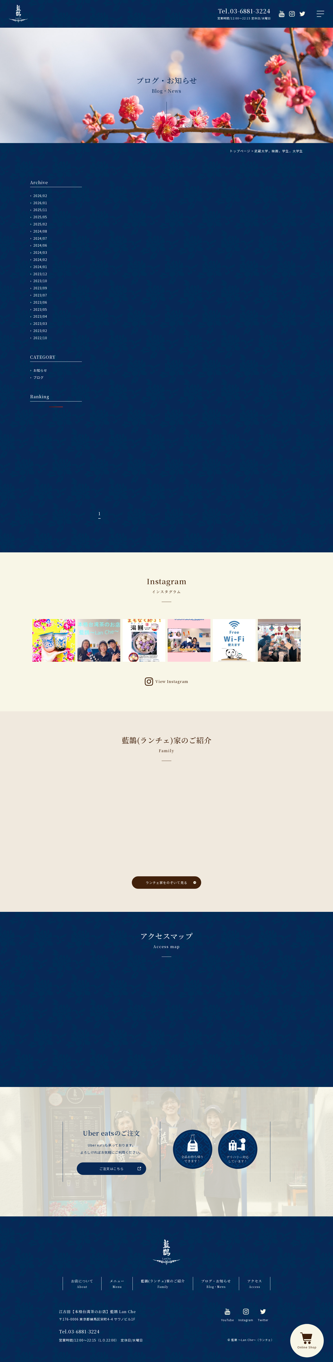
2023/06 (40, 302)
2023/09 (40, 288)
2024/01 (40, 266)
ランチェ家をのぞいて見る (166, 882)
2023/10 (40, 280)
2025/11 (40, 209)
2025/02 (40, 224)
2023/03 (40, 323)
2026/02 (40, 195)
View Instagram (171, 681)
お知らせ (40, 370)
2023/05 (40, 309)
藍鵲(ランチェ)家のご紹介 (163, 1283)
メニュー (117, 1283)
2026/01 (40, 203)
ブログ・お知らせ (216, 1283)
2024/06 (40, 245)
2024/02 (40, 259)
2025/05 (40, 217)
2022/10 (40, 337)
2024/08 (40, 231)
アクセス (254, 1283)
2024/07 (40, 238)
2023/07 (40, 295)
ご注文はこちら (111, 1168)
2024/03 (40, 252)
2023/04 (40, 316)
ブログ (38, 377)
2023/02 (40, 330)
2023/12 (40, 274)
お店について (82, 1283)
